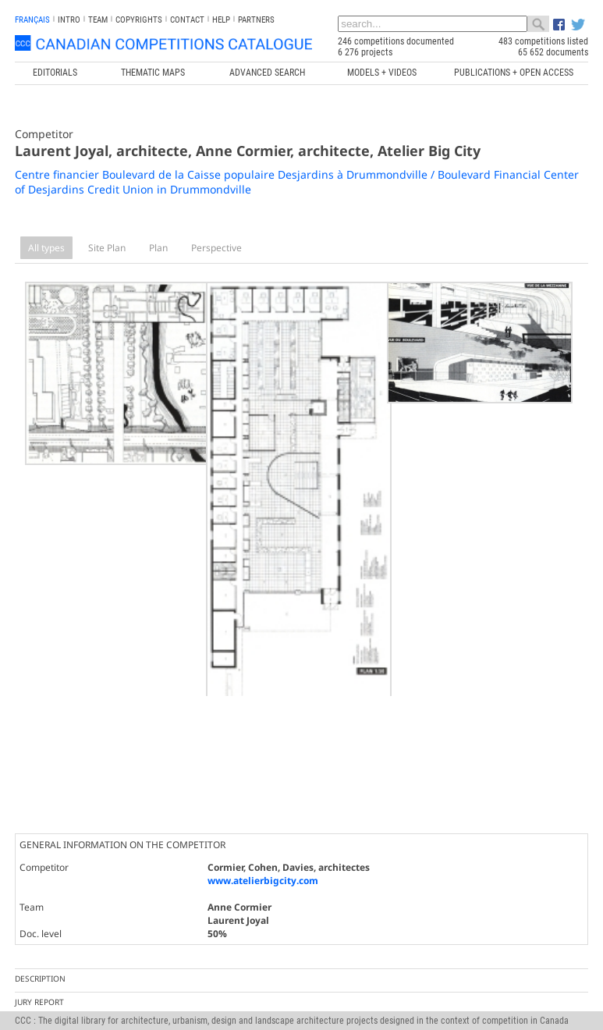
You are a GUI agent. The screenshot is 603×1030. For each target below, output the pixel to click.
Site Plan (107, 247)
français (32, 20)
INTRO (69, 20)
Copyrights (138, 20)
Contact (187, 20)
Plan (158, 247)
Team (98, 20)
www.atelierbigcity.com (263, 817)
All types (46, 247)
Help (221, 20)
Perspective (216, 247)
